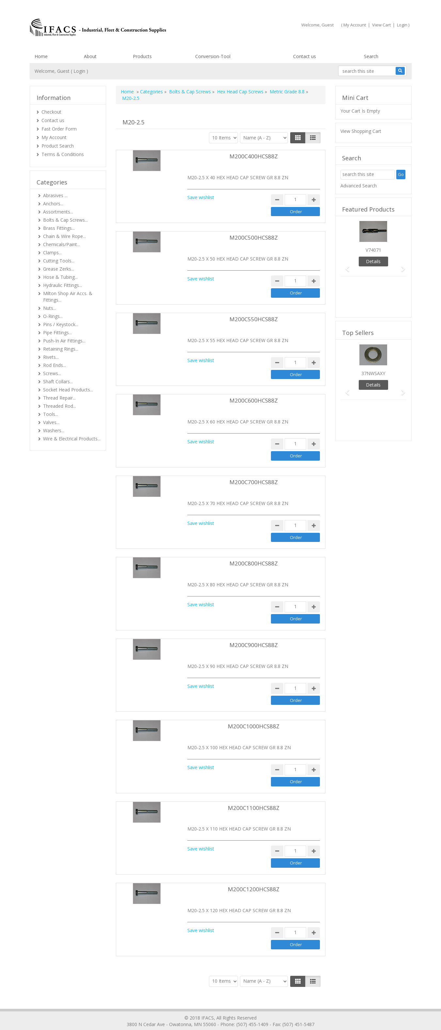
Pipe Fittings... (57, 332)
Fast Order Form (59, 129)
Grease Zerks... (58, 269)
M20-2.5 (130, 98)
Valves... (51, 422)
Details (373, 261)
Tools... (50, 414)
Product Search (57, 146)
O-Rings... (53, 316)
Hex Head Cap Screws (241, 91)
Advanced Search (358, 185)
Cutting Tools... (58, 261)
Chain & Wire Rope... (64, 236)
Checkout (51, 112)
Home (41, 56)
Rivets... (51, 357)
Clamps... (52, 252)
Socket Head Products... (68, 390)
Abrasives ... (55, 195)
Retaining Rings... (60, 349)
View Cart (381, 25)
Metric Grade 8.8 (287, 91)
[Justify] (313, 137)
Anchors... (53, 203)
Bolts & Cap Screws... (65, 220)
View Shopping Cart (360, 131)
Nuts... (49, 308)
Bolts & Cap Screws (190, 91)
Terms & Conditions (62, 154)
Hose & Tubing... (60, 277)
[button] (345, 265)
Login (402, 25)
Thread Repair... (59, 398)
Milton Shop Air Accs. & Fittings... (67, 296)
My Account (354, 25)
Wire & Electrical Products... (72, 439)
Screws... (52, 373)
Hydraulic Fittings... (62, 285)
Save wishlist (200, 197)
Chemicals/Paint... (61, 244)
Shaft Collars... (58, 381)
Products (142, 56)
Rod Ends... (54, 365)
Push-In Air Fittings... (64, 341)
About (90, 56)
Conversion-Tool (212, 56)
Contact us (304, 56)
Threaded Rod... (59, 406)
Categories (151, 91)
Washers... (53, 430)
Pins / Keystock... (60, 324)
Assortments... (58, 212)
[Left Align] (298, 137)
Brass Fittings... (59, 228)
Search (371, 56)
